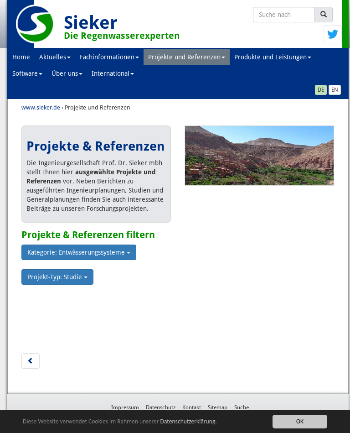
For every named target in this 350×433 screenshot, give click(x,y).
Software (27, 73)
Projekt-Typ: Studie (57, 277)
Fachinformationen (109, 57)
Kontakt (191, 407)
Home (21, 57)
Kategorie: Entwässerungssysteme (78, 252)
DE (321, 90)
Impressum (125, 407)
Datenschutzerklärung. (188, 421)
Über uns (66, 73)
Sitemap (217, 407)
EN (334, 90)
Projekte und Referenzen (186, 57)
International (113, 73)
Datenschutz (160, 407)
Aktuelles (55, 57)
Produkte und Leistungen (272, 57)
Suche (241, 407)
